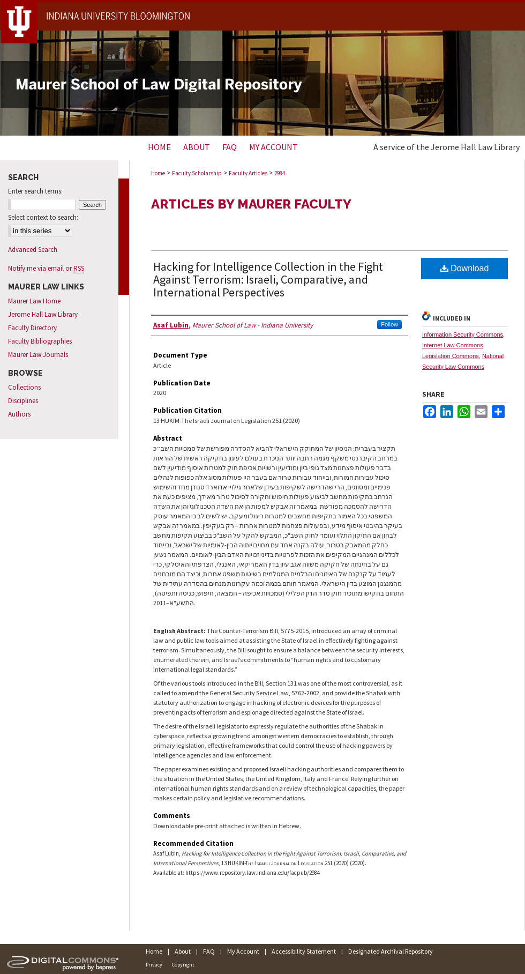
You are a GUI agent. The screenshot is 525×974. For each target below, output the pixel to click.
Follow (389, 324)
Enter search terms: (35, 191)
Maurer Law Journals (38, 354)
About (183, 951)
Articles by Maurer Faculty (251, 204)
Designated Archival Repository (390, 951)
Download (464, 268)
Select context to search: (43, 217)
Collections (24, 387)
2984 (279, 173)
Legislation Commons (450, 356)
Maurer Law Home (34, 301)
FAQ (209, 951)
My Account (243, 951)
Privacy (154, 964)
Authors (19, 414)
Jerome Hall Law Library (43, 314)
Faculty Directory (32, 327)
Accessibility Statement (304, 951)
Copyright (183, 964)
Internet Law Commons (452, 345)
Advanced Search (32, 249)
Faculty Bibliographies (40, 341)
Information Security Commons (462, 334)
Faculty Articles (248, 173)
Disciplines (23, 400)
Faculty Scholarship (197, 173)
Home (158, 173)
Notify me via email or (46, 268)
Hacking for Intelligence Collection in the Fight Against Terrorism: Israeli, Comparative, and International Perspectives (268, 279)
